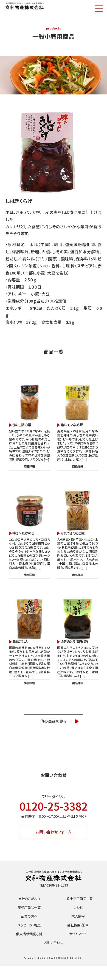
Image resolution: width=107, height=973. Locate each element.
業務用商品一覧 (28, 912)
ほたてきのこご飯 (74, 534)
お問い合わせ (53, 949)
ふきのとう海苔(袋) (75, 643)
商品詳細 (29, 467)
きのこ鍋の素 (23, 425)
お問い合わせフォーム (53, 836)
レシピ (78, 912)
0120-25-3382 (53, 809)
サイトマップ (78, 940)
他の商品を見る (53, 724)
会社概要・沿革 (77, 931)
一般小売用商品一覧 (78, 903)
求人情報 (78, 922)
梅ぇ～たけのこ (24, 534)
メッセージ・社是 (28, 931)
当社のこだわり (29, 903)
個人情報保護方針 (29, 940)
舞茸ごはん (21, 643)
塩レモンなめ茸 (73, 425)
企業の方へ (29, 922)
